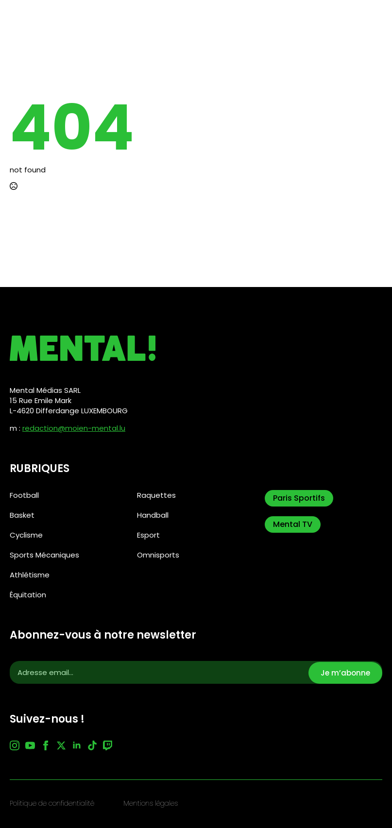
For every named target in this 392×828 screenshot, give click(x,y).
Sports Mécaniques (44, 555)
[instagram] (14, 745)
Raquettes (156, 495)
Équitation (28, 595)
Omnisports (158, 555)
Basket (22, 515)
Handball (153, 515)
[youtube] (30, 745)
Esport (148, 535)
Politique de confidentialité (52, 803)
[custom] (92, 745)
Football (24, 495)
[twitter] (61, 745)
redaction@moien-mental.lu (73, 428)
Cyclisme (26, 535)
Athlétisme (30, 575)
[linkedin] (77, 745)
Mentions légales (150, 803)
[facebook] (46, 745)
